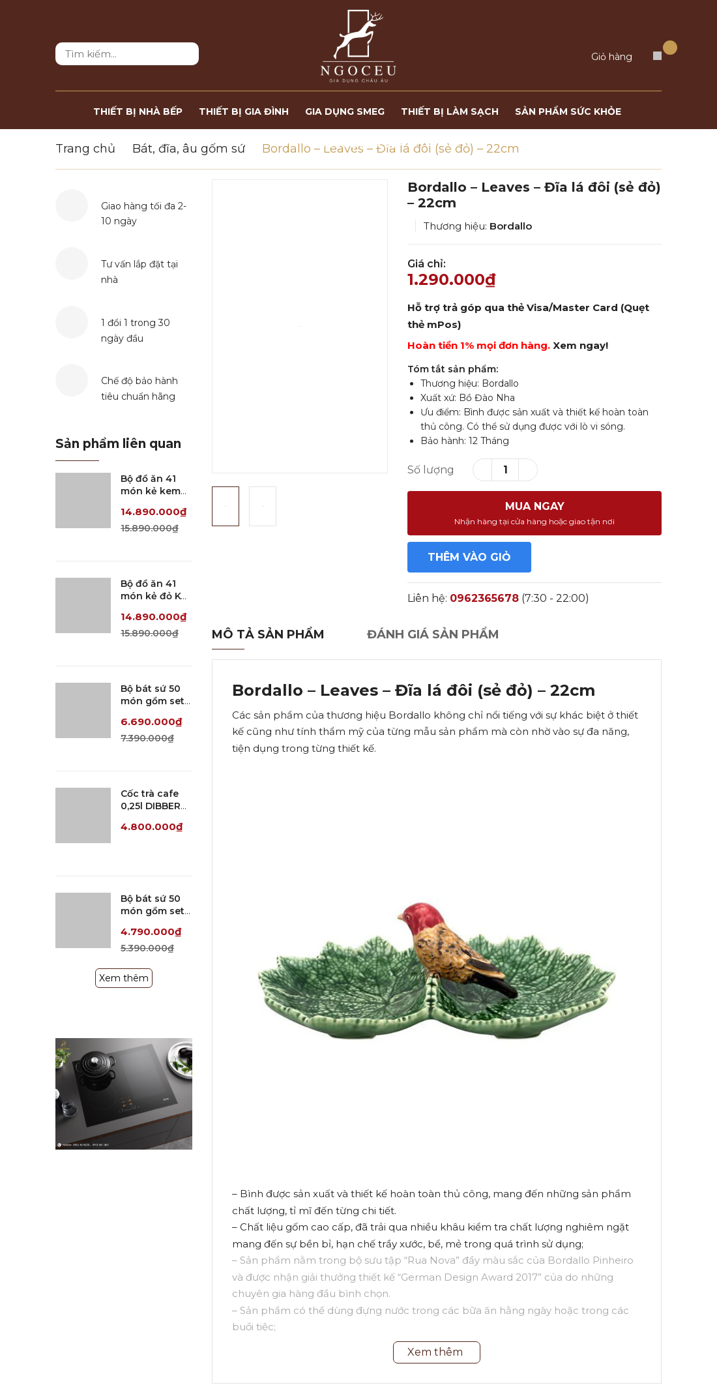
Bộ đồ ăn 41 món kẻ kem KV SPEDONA (152, 491)
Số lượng (430, 470)
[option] (300, 326)
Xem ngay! (580, 345)
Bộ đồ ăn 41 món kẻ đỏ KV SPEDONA (154, 596)
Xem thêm (124, 978)
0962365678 (484, 598)
